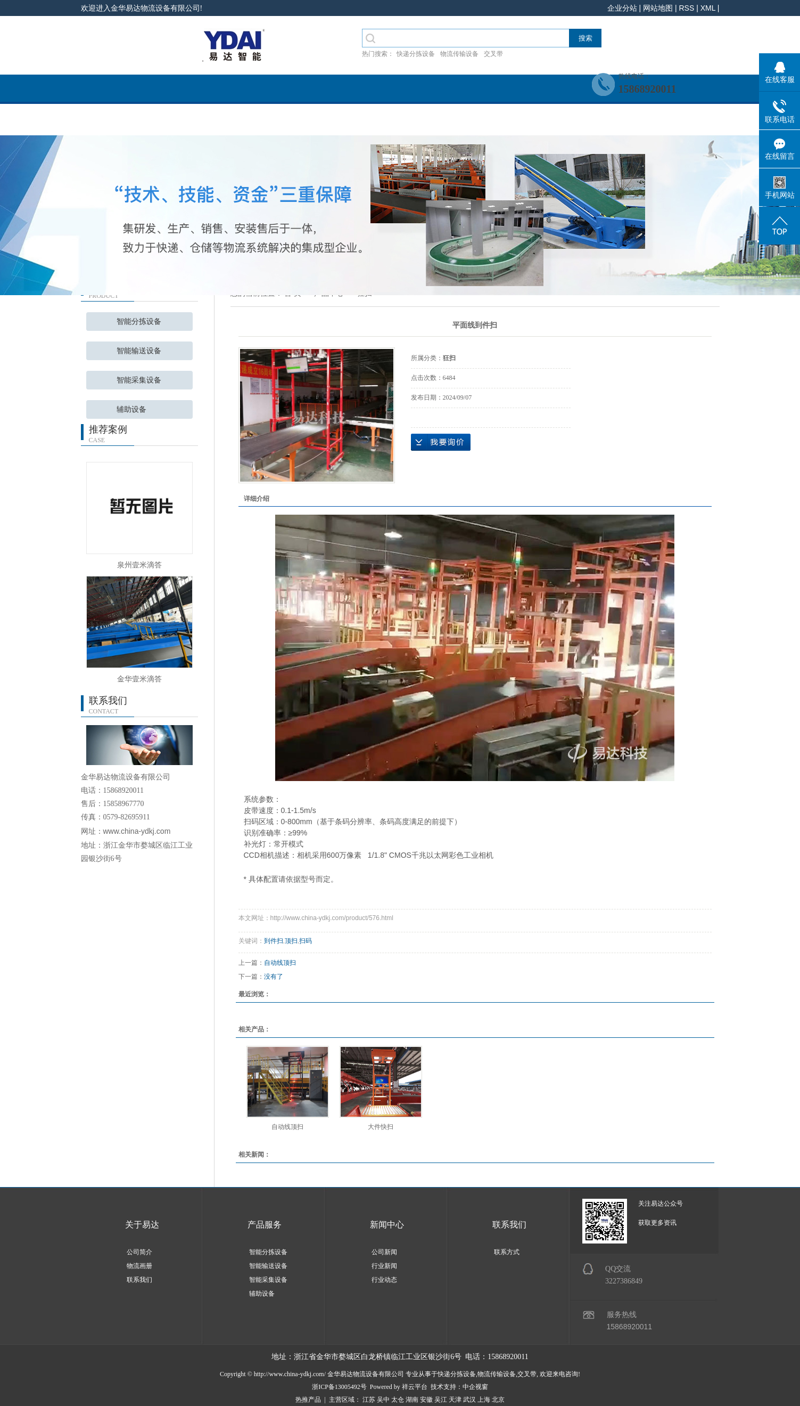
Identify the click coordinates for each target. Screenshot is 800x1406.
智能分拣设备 (139, 322)
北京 (498, 1399)
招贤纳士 (520, 120)
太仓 (397, 1399)
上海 (483, 1399)
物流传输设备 (459, 54)
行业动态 (384, 1279)
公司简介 (139, 1252)
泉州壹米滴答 (139, 564)
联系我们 (600, 120)
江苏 (368, 1399)
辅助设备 (131, 409)
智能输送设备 (139, 351)
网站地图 (658, 8)
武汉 (469, 1399)
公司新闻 (384, 1252)
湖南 (412, 1399)
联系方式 (506, 1252)
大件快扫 (380, 1127)
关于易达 (142, 1225)
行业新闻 (384, 1266)
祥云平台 (414, 1387)
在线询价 (441, 442)
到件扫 (273, 941)
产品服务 (280, 120)
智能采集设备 (139, 380)
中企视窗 (475, 1387)
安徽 (426, 1399)
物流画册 (139, 1266)
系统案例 (360, 120)
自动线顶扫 (280, 962)
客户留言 (680, 120)
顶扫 (291, 941)
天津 (455, 1399)
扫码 (305, 941)
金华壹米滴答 (139, 678)
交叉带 (493, 54)
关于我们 (201, 120)
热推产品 (308, 1399)
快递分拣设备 (416, 54)
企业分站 (622, 8)
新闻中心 (440, 120)
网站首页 (121, 120)
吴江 (440, 1399)
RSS (686, 8)
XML (707, 8)
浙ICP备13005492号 (339, 1387)
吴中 (383, 1399)
